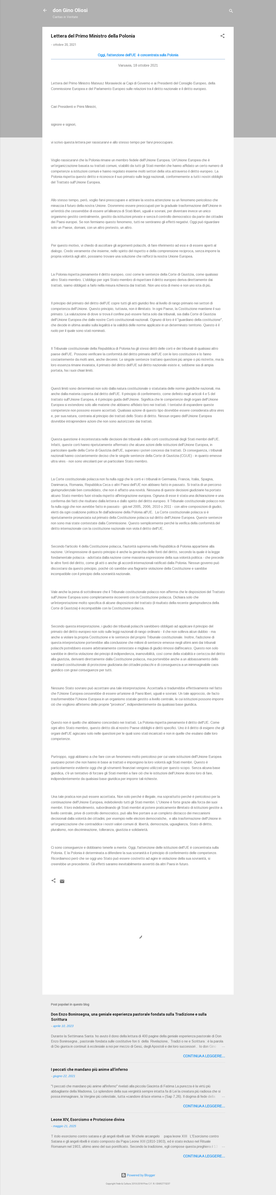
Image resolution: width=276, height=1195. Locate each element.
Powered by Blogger (138, 1175)
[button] (222, 36)
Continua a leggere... (204, 1056)
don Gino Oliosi (70, 10)
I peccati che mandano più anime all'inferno (89, 1069)
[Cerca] (231, 11)
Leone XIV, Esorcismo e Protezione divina (87, 1119)
